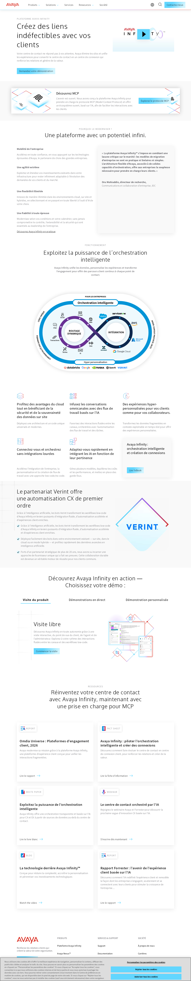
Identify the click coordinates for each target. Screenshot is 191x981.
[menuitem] (34, 5)
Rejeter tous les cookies (146, 969)
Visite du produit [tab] (35, 600)
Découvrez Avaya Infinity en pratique (36, 231)
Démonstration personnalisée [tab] (147, 600)
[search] (160, 5)
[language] (153, 5)
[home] (13, 4)
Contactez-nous (175, 4)
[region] (95, 969)
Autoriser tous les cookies (146, 976)
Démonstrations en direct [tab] (87, 600)
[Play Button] (143, 34)
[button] (160, 5)
